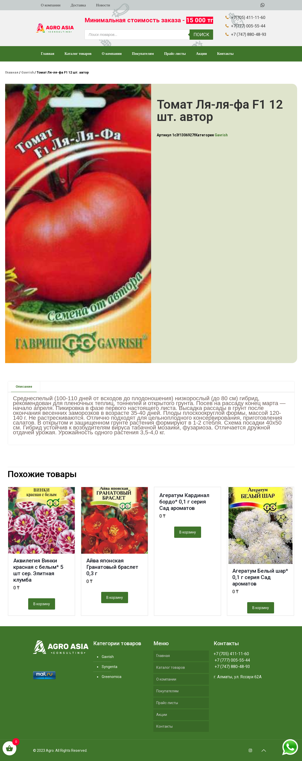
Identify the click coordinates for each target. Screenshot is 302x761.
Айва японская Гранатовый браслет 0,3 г (112, 567)
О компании (166, 679)
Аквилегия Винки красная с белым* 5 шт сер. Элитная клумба (38, 570)
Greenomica (111, 677)
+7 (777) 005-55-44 (232, 660)
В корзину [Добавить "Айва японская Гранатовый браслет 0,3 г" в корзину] (114, 597)
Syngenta (109, 667)
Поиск (201, 34)
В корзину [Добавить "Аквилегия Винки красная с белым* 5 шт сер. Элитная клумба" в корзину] (41, 604)
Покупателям (167, 691)
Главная (11, 72)
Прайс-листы (167, 703)
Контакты (164, 726)
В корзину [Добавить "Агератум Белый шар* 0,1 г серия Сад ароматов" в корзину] (260, 608)
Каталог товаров (170, 667)
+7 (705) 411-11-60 (231, 653)
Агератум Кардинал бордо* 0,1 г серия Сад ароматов (184, 501)
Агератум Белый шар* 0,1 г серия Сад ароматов (260, 577)
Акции (161, 715)
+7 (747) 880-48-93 (232, 666)
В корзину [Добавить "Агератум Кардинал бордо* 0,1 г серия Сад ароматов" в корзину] (187, 532)
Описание (24, 386)
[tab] (24, 386)
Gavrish (27, 72)
